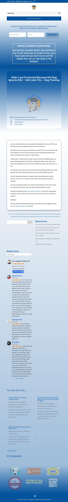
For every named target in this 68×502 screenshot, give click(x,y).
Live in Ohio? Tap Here (34, 18)
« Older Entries (11, 451)
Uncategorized (18, 407)
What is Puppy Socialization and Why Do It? (20, 427)
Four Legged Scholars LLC (21, 261)
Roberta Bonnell (17, 319)
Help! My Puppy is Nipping (43, 244)
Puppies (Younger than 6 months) (37, 119)
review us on (18, 271)
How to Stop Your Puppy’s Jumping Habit (48, 224)
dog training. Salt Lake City (35, 191)
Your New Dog (47, 408)
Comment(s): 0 (19, 122)
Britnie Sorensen (17, 276)
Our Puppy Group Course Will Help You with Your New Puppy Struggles (48, 399)
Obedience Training (20, 119)
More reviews (20, 378)
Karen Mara (15, 342)
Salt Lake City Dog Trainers (26, 117)
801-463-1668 (11, 1)
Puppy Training (13, 434)
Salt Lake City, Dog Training (21, 206)
